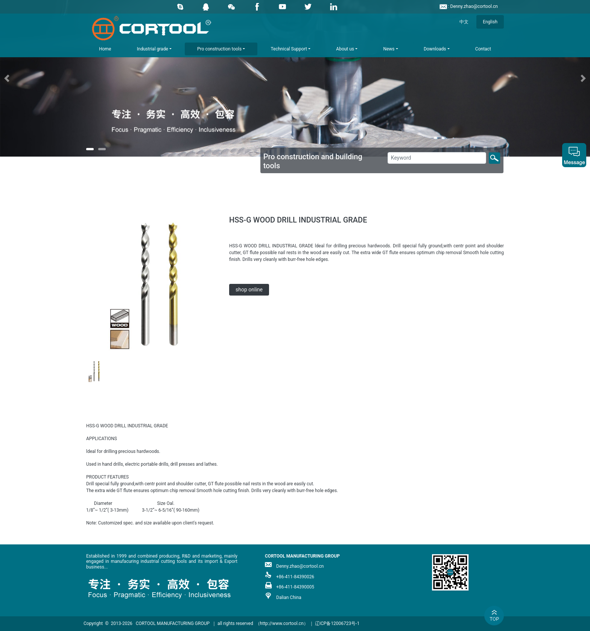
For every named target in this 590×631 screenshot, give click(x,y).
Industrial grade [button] (152, 49)
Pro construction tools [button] (219, 49)
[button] (44, 78)
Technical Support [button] (289, 49)
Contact (483, 49)
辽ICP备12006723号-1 (337, 623)
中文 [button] (463, 21)
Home (105, 49)
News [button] (388, 49)
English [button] (490, 21)
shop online (249, 290)
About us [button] (345, 49)
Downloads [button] (435, 49)
